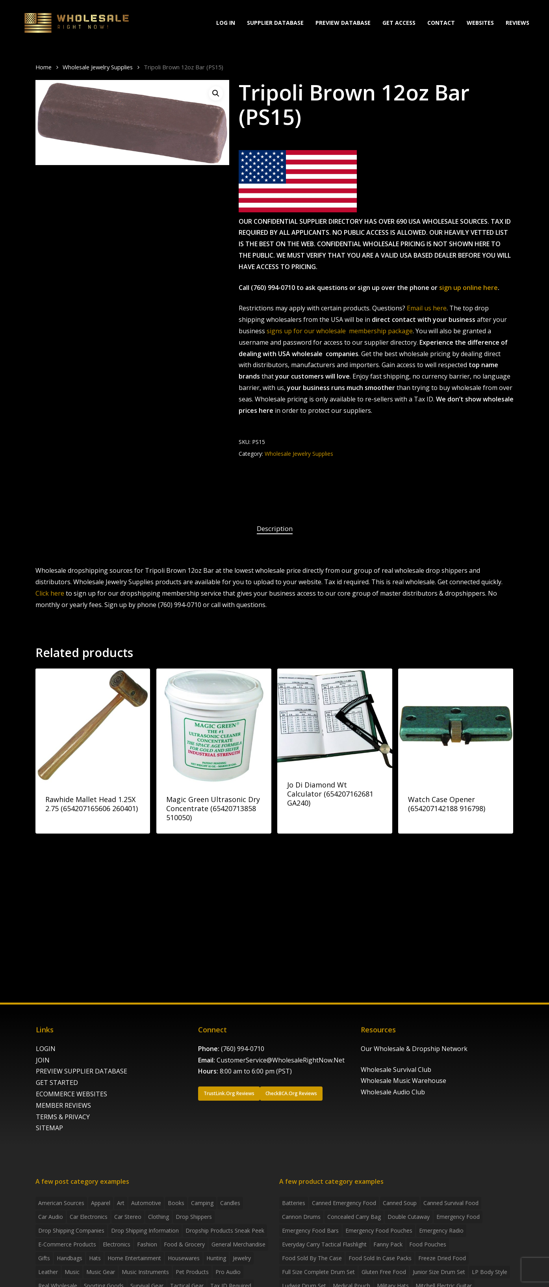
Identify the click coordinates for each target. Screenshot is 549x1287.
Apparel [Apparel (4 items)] (100, 1203)
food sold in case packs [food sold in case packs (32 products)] (380, 1258)
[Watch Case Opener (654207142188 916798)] (455, 726)
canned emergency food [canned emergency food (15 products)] (344, 1203)
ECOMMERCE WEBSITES (71, 1094)
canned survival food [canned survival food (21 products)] (451, 1203)
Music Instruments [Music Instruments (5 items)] (145, 1272)
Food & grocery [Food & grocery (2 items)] (184, 1244)
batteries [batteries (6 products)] (293, 1203)
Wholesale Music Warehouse (403, 1080)
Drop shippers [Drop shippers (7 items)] (194, 1216)
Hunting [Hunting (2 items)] (216, 1258)
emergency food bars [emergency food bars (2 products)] (310, 1230)
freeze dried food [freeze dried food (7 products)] (442, 1258)
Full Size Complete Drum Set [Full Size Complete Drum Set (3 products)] (318, 1272)
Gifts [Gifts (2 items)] (44, 1258)
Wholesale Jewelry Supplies (98, 67)
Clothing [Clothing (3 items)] (158, 1216)
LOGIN (46, 1048)
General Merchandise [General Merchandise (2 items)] (238, 1244)
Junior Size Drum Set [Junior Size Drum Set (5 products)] (439, 1272)
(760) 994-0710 (242, 1048)
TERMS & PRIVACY (63, 1116)
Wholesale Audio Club (393, 1092)
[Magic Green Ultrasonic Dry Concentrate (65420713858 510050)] (213, 726)
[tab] (274, 529)
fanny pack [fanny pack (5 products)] (387, 1244)
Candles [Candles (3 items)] (230, 1203)
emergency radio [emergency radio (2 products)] (441, 1230)
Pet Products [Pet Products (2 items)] (192, 1272)
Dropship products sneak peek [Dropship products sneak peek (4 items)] (224, 1230)
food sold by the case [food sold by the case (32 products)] (312, 1258)
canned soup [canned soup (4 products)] (400, 1203)
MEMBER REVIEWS (63, 1105)
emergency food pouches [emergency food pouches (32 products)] (378, 1230)
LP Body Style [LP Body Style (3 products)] (489, 1272)
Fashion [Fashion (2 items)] (147, 1244)
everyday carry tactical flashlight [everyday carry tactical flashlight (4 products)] (324, 1244)
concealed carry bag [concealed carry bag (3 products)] (354, 1216)
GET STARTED (57, 1082)
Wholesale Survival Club (396, 1069)
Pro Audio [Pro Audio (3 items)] (228, 1272)
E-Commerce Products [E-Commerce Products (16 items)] (67, 1244)
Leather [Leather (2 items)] (48, 1272)
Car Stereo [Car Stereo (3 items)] (127, 1216)
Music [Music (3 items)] (72, 1272)
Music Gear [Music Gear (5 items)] (100, 1272)
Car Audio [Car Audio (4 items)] (50, 1216)
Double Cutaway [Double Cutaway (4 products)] (409, 1216)
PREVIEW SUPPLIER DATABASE (81, 1071)
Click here (49, 593)
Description (275, 528)
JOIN (43, 1060)
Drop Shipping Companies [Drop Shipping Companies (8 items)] (71, 1230)
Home (43, 67)
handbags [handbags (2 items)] (69, 1258)
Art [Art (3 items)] (120, 1203)
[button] (216, 93)
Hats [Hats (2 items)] (95, 1258)
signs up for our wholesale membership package (340, 331)
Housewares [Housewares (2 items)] (184, 1258)
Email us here (427, 308)
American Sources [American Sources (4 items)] (61, 1203)
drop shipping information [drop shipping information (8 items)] (145, 1230)
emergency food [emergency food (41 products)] (458, 1216)
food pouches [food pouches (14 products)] (427, 1244)
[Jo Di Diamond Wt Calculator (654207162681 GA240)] (334, 719)
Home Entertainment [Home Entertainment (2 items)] (134, 1258)
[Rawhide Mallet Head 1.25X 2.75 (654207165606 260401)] (92, 726)
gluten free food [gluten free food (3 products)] (384, 1272)
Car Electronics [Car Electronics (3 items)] (89, 1216)
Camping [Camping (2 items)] (202, 1203)
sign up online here (468, 287)
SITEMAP (49, 1128)
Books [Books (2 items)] (176, 1203)
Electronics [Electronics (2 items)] (116, 1244)
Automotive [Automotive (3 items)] (146, 1203)
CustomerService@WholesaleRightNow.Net (281, 1060)
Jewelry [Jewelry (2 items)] (242, 1258)
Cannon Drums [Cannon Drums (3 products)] (301, 1216)
